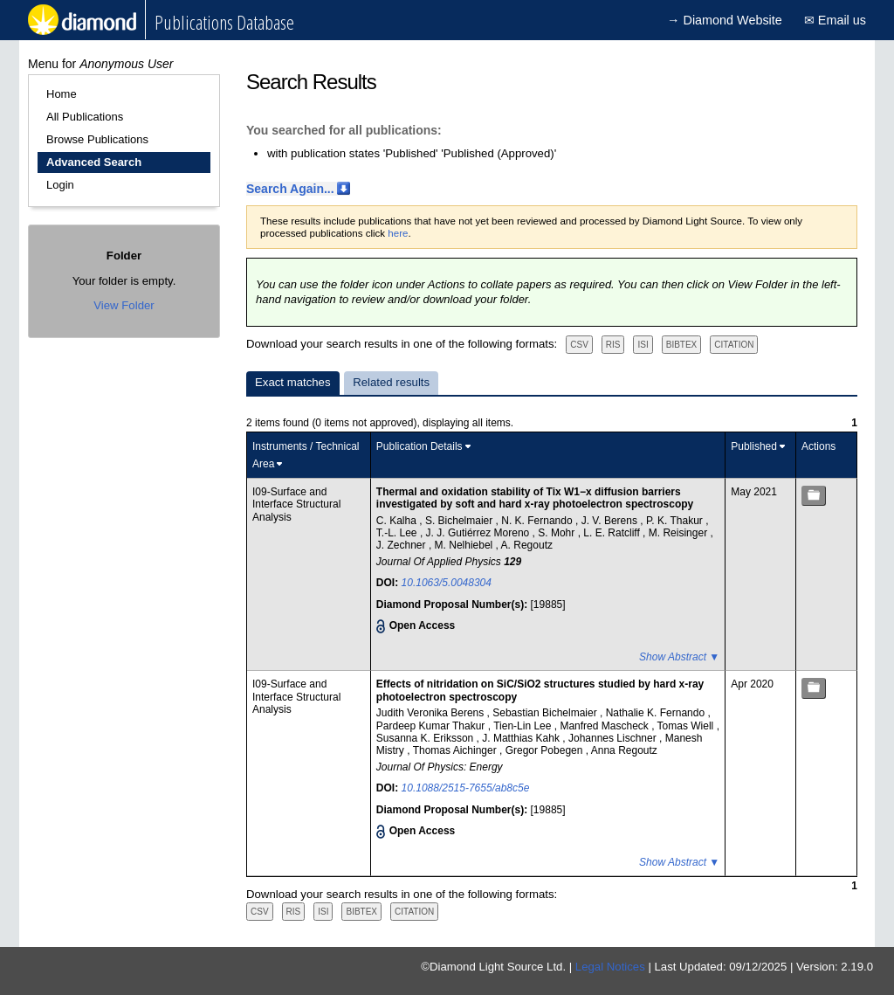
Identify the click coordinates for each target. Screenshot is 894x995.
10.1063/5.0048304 (447, 583)
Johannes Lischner (613, 738)
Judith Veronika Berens (431, 713)
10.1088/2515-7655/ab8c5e (466, 788)
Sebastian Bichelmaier (546, 713)
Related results (391, 382)
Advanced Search (93, 162)
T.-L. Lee (398, 533)
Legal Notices (610, 966)
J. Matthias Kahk (522, 738)
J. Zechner (402, 545)
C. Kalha (397, 521)
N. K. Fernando (538, 521)
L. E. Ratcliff (613, 533)
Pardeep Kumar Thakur (432, 726)
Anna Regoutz (624, 750)
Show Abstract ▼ (679, 657)
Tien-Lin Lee (523, 726)
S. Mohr (557, 533)
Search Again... (290, 189)
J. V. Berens (611, 521)
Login (60, 184)
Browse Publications (97, 139)
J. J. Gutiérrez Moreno (479, 533)
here (398, 233)
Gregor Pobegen (545, 750)
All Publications (84, 116)
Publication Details (419, 446)
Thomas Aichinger (456, 750)
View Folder (123, 305)
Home (61, 93)
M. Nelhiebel (465, 545)
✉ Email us (835, 20)
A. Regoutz (527, 545)
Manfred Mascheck (605, 726)
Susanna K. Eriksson (426, 738)
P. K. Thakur (675, 521)
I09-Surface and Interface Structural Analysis (296, 504)
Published (754, 446)
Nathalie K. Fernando (657, 713)
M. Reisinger (680, 533)
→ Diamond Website (724, 20)
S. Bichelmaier (460, 521)
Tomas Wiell (687, 726)
